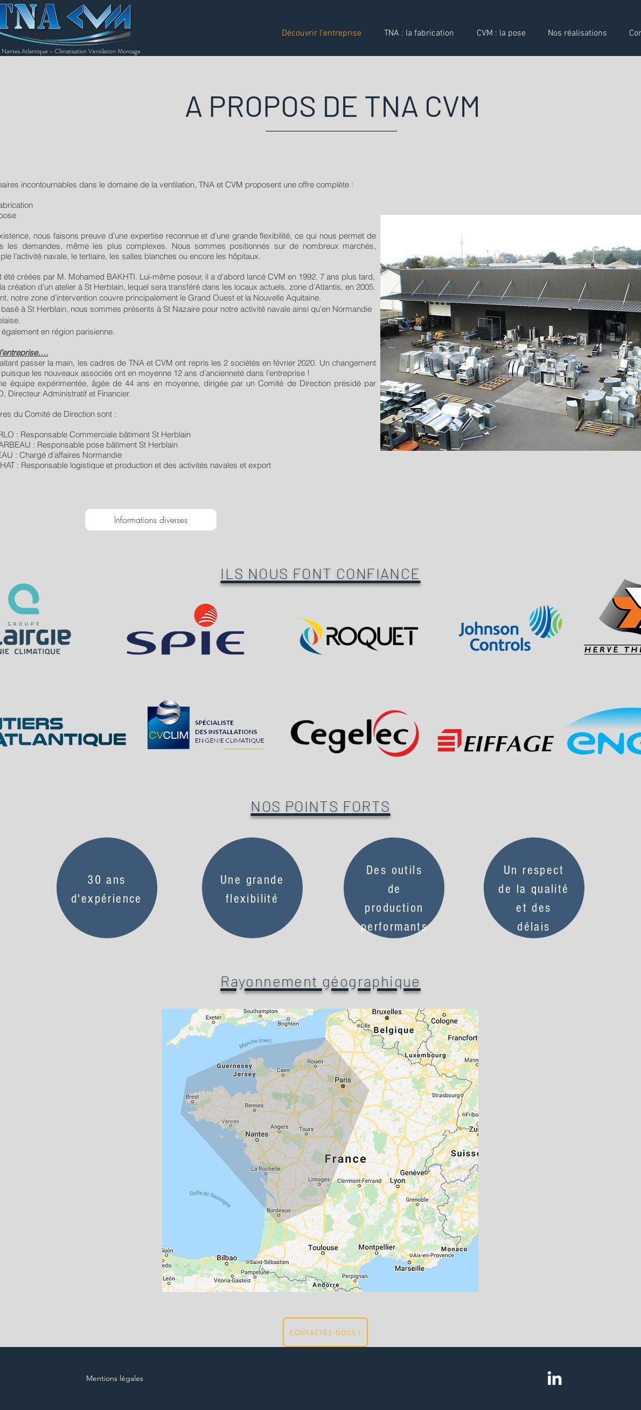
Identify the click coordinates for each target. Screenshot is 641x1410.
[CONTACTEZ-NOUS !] (325, 1332)
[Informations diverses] (151, 520)
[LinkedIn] (555, 1378)
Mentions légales (114, 1378)
